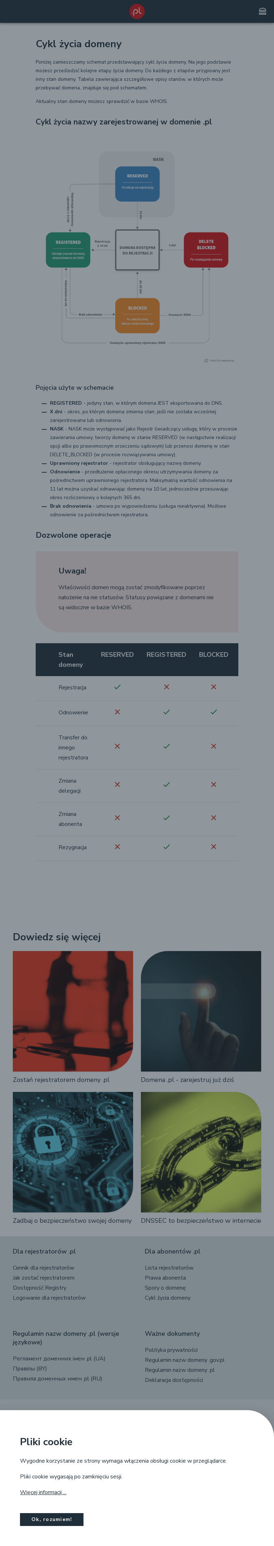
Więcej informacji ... (43, 1492)
